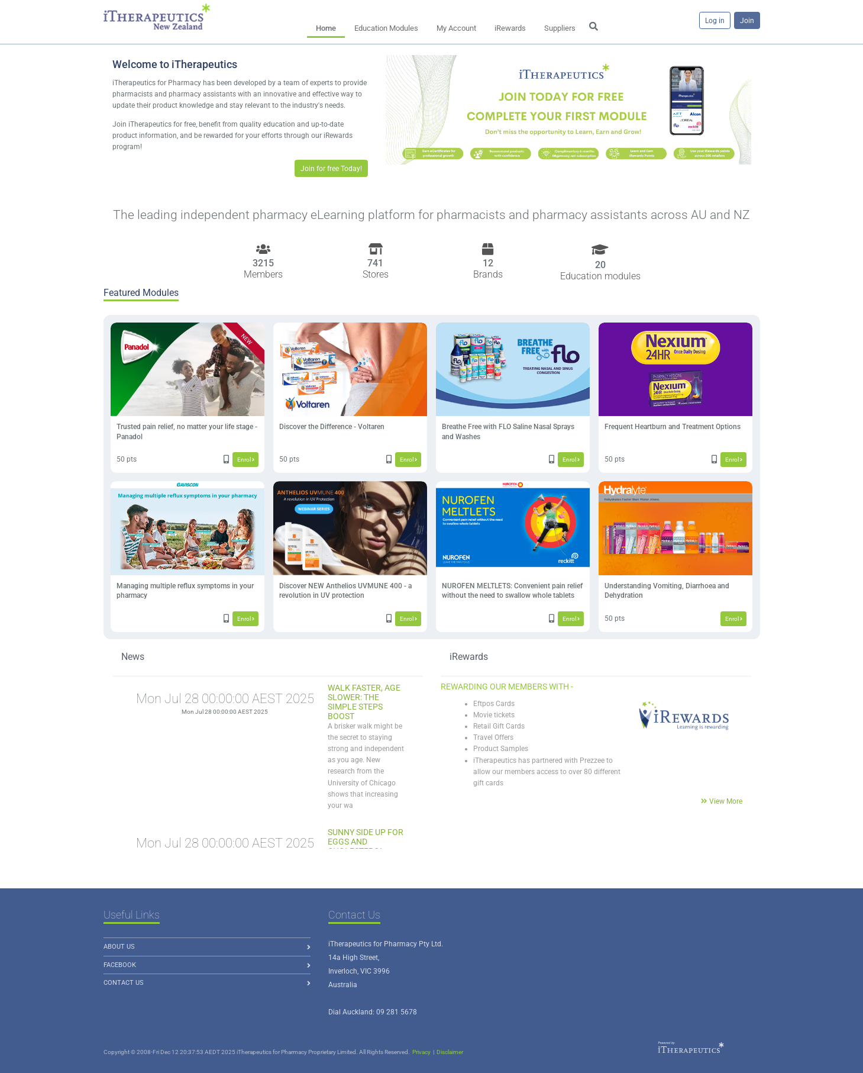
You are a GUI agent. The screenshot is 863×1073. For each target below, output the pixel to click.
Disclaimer (450, 1052)
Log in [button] (715, 21)
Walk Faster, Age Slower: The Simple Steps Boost (364, 702)
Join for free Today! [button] (331, 169)
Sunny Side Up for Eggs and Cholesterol (365, 841)
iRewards (510, 28)
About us (119, 946)
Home (326, 28)
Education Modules (386, 28)
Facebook (120, 965)
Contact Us (124, 983)
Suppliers (560, 28)
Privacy (421, 1052)
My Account (456, 28)
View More (725, 801)
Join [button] (747, 21)
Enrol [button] (245, 459)
